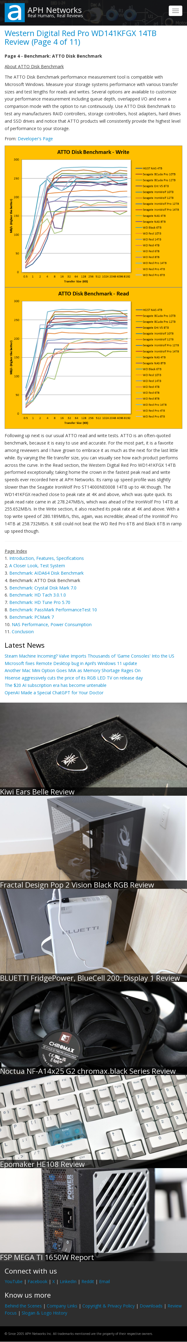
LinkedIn (68, 1281)
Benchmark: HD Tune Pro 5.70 (39, 602)
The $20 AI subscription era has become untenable (56, 685)
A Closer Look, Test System (37, 565)
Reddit (87, 1281)
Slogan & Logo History (44, 1313)
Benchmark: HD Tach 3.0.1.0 (37, 595)
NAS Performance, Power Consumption (52, 624)
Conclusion (23, 631)
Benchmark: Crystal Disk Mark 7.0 (42, 588)
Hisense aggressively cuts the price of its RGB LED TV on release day (74, 678)
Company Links (62, 1306)
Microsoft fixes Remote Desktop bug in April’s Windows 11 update (71, 663)
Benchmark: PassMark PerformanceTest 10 (53, 610)
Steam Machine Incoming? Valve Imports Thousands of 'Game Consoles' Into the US (89, 656)
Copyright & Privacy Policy (108, 1306)
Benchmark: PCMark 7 (31, 617)
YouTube (14, 1281)
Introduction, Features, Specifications (46, 558)
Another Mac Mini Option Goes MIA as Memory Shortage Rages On (73, 670)
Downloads (151, 1306)
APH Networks (55, 9)
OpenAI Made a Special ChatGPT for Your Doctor (54, 693)
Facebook (37, 1281)
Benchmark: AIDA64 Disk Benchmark (46, 573)
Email (104, 1281)
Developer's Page (35, 139)
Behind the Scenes (23, 1306)
